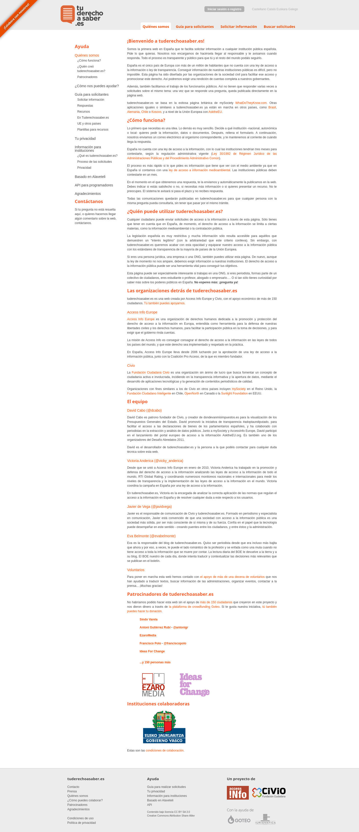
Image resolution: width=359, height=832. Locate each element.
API (149, 805)
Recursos (83, 111)
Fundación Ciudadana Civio (151, 372)
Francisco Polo (150, 643)
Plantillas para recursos (92, 129)
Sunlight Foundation (234, 393)
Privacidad (84, 167)
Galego (293, 9)
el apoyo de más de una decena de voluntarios (232, 577)
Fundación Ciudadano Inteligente (149, 393)
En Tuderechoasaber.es (93, 117)
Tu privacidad (85, 139)
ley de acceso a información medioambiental (199, 170)
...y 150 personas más (155, 662)
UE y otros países (89, 123)
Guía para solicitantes (195, 26)
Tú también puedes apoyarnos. (164, 303)
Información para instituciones (88, 148)
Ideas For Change (152, 651)
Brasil (272, 107)
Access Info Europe (141, 319)
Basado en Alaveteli (90, 177)
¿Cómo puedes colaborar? (85, 800)
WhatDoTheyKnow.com (251, 103)
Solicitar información (238, 26)
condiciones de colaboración (164, 750)
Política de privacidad (81, 823)
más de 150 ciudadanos (216, 602)
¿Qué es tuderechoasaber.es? (97, 155)
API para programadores (94, 185)
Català (271, 9)
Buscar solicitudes (279, 26)
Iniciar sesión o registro (224, 9)
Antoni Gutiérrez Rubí (155, 627)
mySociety (239, 389)
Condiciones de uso (80, 818)
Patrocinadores (87, 77)
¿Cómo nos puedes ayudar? (97, 86)
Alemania (133, 112)
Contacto (73, 787)
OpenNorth (191, 393)
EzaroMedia (148, 635)
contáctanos (83, 223)
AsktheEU (215, 112)
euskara (281, 9)
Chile (144, 112)
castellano (259, 9)
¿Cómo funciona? (89, 60)
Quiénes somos (156, 26)
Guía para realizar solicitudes (166, 787)
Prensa (72, 791)
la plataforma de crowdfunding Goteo (194, 606)
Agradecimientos (88, 194)
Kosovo (156, 112)
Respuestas (85, 105)
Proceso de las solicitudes (94, 161)
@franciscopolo (175, 643)
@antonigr (180, 627)
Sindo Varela (149, 619)
